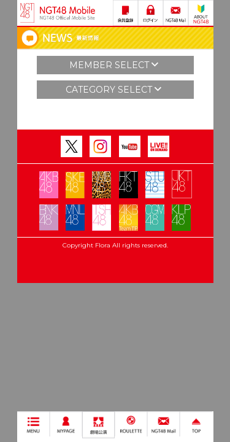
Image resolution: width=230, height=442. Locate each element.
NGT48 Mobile (67, 13)
